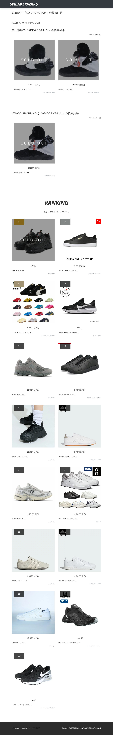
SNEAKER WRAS (80, 728)
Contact (36, 728)
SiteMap (16, 728)
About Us (26, 728)
